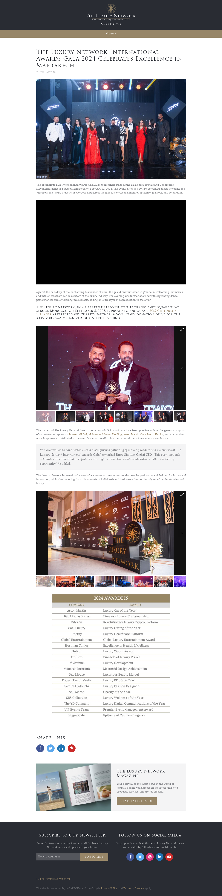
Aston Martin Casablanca (138, 434)
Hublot (159, 434)
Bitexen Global (78, 434)
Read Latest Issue (136, 801)
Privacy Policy (109, 888)
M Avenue (94, 434)
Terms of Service (133, 888)
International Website (53, 879)
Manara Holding (112, 434)
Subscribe (94, 857)
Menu (109, 34)
